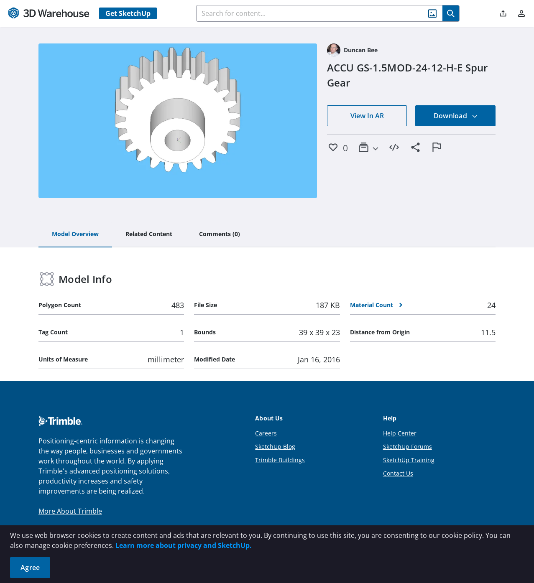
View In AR (367, 115)
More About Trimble (70, 511)
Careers (266, 433)
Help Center (399, 433)
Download (456, 115)
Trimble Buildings (280, 460)
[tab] (75, 234)
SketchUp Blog (275, 447)
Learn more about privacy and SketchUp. (183, 545)
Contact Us (398, 473)
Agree (30, 567)
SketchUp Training (408, 460)
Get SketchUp (128, 13)
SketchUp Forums (407, 447)
